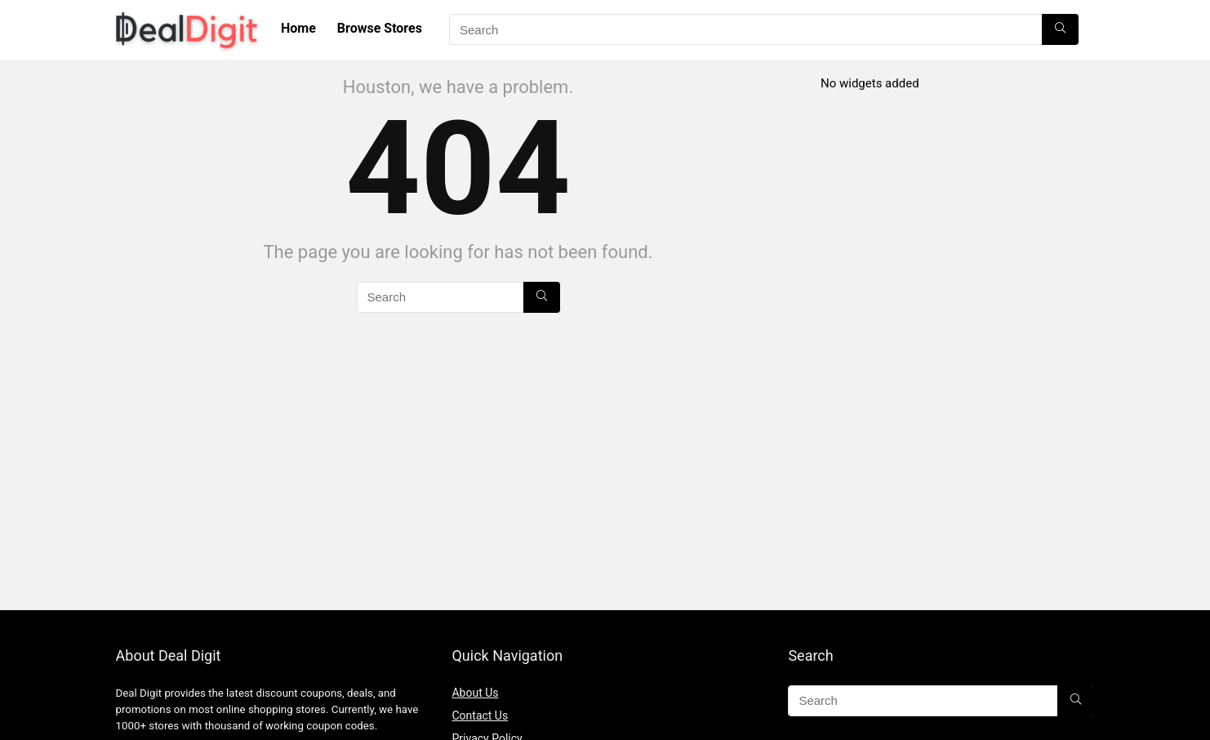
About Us (475, 692)
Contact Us (480, 715)
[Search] (1060, 29)
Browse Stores (379, 28)
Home (298, 28)
